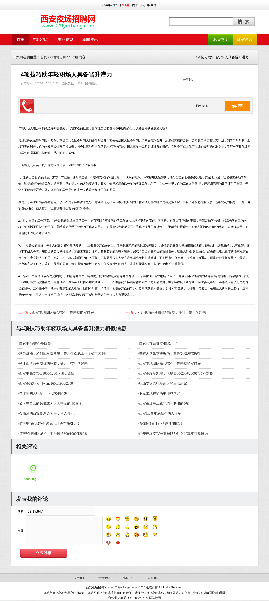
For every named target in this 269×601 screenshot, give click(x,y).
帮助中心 (129, 578)
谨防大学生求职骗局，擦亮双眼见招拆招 (170, 353)
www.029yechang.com (121, 587)
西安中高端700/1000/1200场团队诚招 (46, 373)
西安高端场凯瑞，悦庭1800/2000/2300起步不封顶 (176, 373)
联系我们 (154, 578)
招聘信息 (41, 39)
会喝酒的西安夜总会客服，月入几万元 (48, 413)
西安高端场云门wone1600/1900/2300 (46, 383)
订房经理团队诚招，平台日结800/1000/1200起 (53, 434)
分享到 (187, 79)
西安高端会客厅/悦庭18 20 (158, 343)
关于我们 (79, 578)
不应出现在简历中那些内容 (159, 393)
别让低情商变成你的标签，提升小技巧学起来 (171, 312)
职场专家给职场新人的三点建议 (163, 383)
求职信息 (65, 39)
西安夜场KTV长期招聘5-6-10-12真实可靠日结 (173, 434)
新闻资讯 (90, 39)
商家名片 (245, 39)
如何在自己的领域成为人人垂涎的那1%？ (50, 403)
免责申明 (104, 578)
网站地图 (155, 598)
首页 (20, 39)
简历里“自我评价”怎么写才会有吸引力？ (49, 423)
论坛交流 (220, 39)
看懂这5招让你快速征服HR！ (161, 423)
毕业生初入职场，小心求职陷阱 (43, 393)
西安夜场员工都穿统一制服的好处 (164, 403)
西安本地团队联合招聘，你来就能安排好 (63, 312)
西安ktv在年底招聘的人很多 (160, 413)
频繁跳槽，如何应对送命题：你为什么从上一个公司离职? (62, 353)
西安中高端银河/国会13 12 (38, 343)
